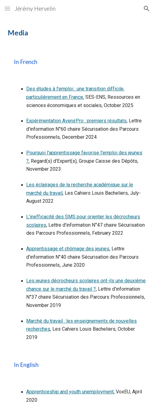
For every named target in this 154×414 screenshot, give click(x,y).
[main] (77, 33)
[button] (7, 8)
